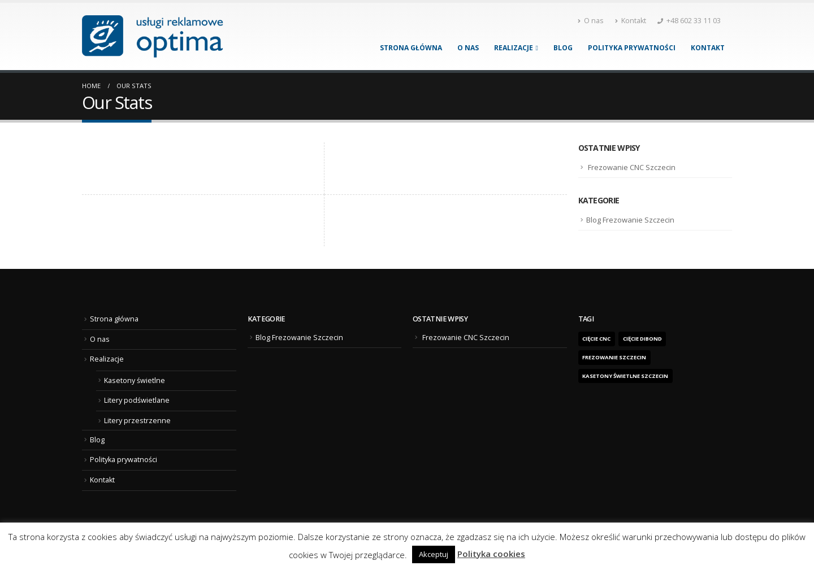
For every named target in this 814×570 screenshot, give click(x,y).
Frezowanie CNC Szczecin (632, 167)
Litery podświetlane (137, 400)
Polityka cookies (491, 553)
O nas (591, 20)
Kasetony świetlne (134, 380)
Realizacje (513, 48)
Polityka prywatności (632, 48)
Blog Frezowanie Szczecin (630, 220)
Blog (563, 48)
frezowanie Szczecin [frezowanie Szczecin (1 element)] (614, 357)
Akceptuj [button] (433, 554)
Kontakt (630, 20)
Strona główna (411, 48)
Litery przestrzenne (137, 420)
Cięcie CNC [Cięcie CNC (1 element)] (596, 338)
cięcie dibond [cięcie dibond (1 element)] (642, 338)
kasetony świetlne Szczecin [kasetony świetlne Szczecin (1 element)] (625, 376)
